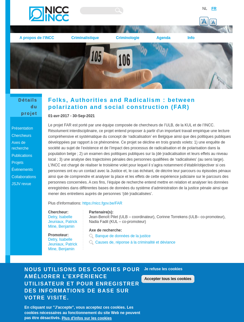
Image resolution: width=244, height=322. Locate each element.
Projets (18, 162)
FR (214, 8)
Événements (22, 169)
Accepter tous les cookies (167, 279)
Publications (22, 155)
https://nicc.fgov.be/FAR (102, 203)
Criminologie (127, 38)
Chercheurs (21, 135)
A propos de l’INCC (37, 38)
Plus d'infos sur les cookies (87, 318)
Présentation (22, 128)
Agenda (163, 38)
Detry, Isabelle (60, 217)
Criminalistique (85, 38)
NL (204, 8)
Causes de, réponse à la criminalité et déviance (135, 242)
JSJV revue (21, 184)
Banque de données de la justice (123, 236)
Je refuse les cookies (163, 269)
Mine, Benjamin (61, 226)
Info (190, 38)
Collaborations (24, 177)
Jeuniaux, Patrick (62, 221)
